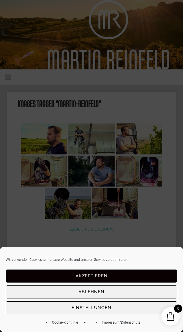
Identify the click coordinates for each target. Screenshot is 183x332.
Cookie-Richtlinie (65, 322)
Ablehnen (91, 291)
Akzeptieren (92, 275)
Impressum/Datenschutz (121, 322)
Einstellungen (91, 307)
